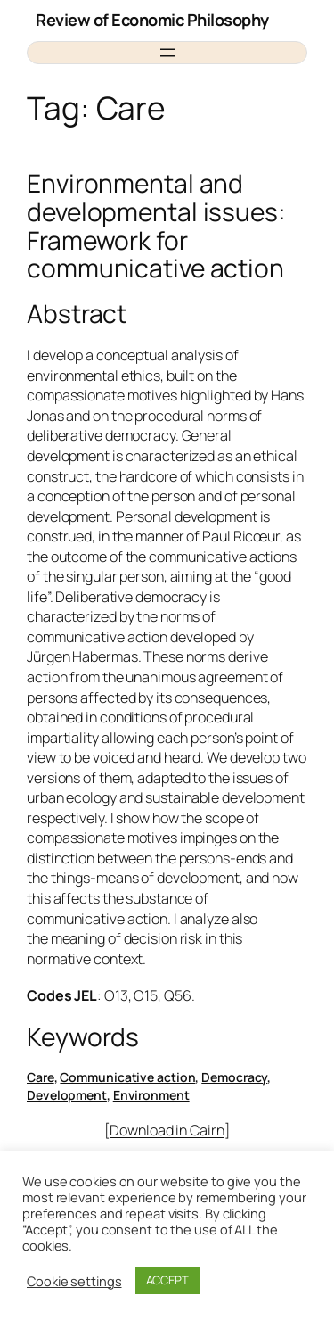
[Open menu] (167, 52)
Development (67, 1094)
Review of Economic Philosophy (152, 19)
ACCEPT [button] (167, 1280)
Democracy (234, 1077)
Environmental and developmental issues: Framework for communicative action (156, 226)
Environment (151, 1094)
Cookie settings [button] (74, 1281)
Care (40, 1077)
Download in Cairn (167, 1130)
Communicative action (127, 1077)
